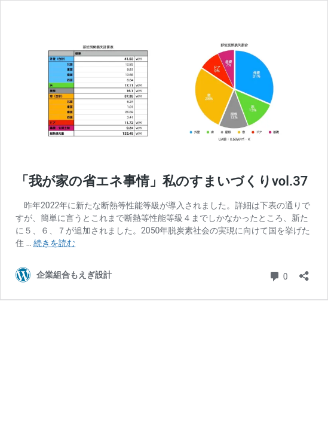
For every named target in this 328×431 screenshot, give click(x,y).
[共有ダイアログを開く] (304, 272)
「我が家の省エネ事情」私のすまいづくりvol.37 (162, 181)
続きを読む (54, 243)
